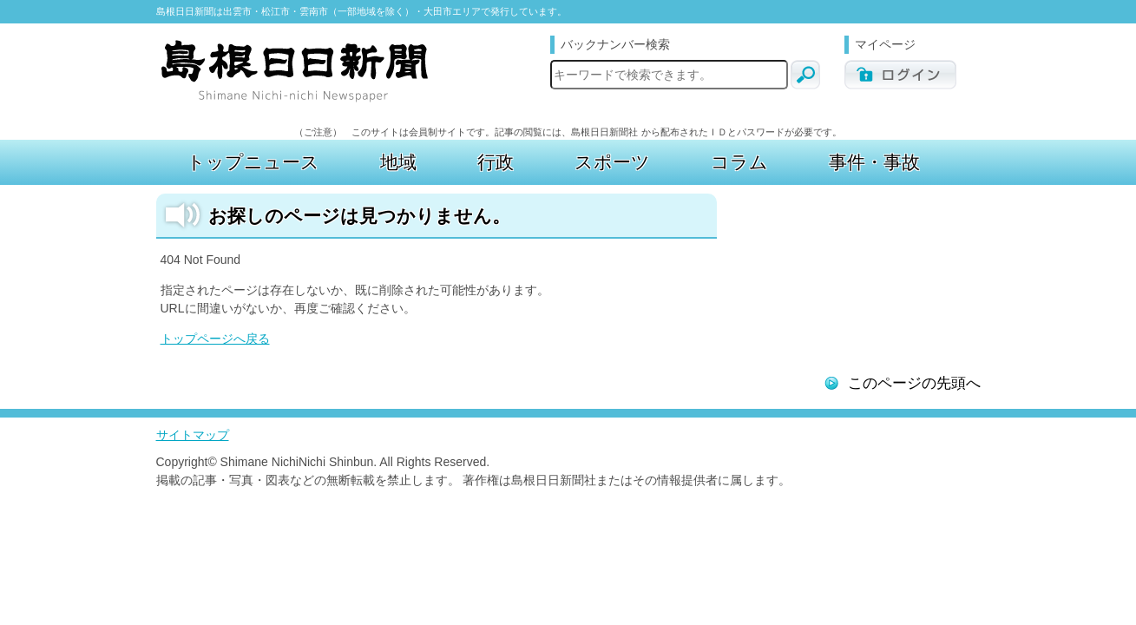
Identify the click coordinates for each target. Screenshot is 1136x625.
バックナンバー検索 (615, 44)
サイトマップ (192, 435)
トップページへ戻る (215, 338)
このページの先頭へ (914, 383)
